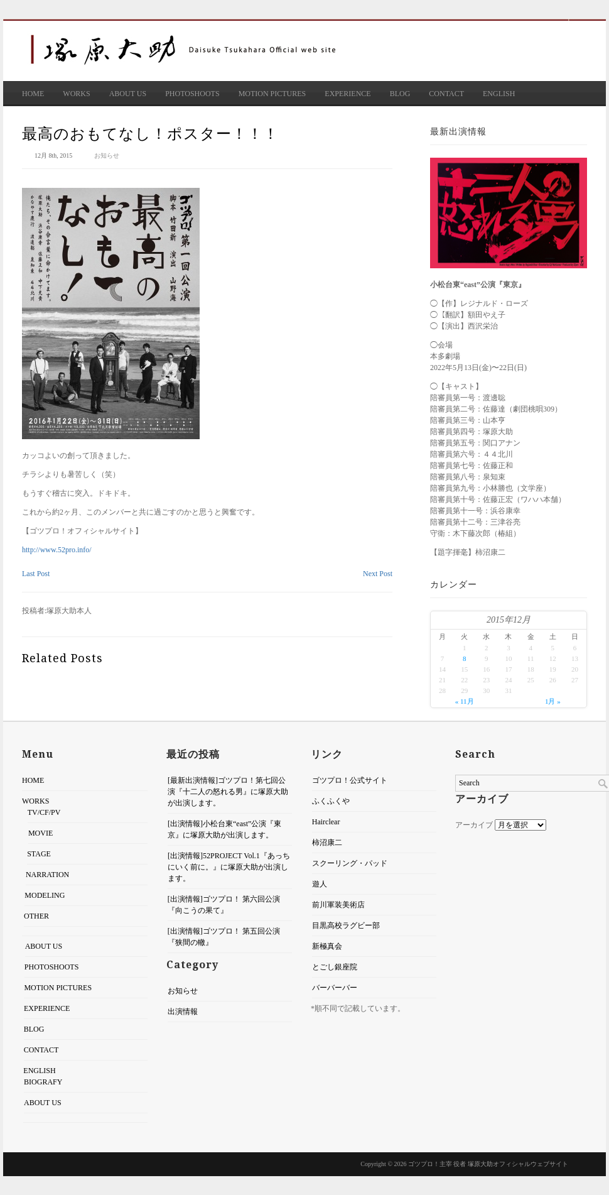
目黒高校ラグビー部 (345, 925)
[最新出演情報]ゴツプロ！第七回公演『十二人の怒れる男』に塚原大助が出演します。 (226, 791)
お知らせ (106, 155)
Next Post (377, 573)
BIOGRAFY (42, 1082)
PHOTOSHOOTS (192, 93)
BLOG (400, 93)
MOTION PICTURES (272, 93)
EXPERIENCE (347, 93)
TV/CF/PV (45, 812)
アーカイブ (474, 825)
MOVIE (38, 833)
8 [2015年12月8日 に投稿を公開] (464, 658)
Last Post (36, 573)
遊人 (318, 884)
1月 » (553, 701)
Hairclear (325, 821)
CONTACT (446, 93)
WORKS (76, 93)
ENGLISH (499, 93)
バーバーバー (333, 987)
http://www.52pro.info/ (57, 549)
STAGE (36, 853)
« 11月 (464, 701)
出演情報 (181, 1011)
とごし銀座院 (333, 967)
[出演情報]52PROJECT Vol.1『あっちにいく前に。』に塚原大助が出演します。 (227, 867)
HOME (33, 93)
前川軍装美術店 (337, 904)
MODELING (43, 895)
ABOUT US (127, 93)
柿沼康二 (326, 842)
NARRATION (45, 874)
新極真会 (326, 946)
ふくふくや (329, 801)
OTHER (35, 916)
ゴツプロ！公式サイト (348, 780)
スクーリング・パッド (348, 863)
